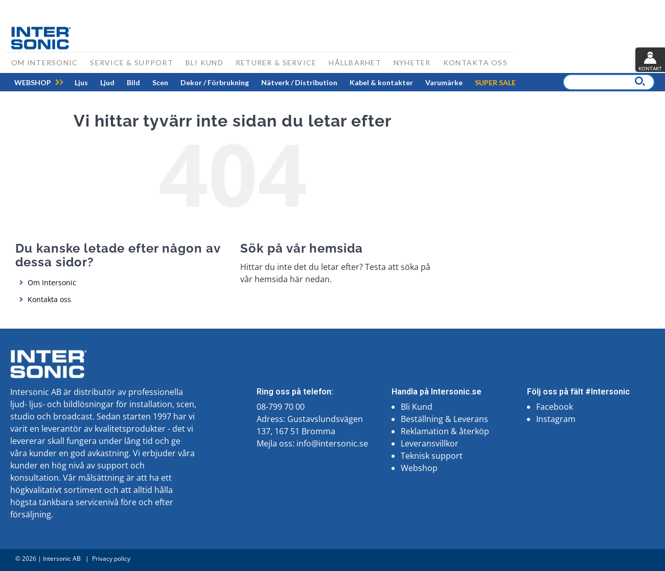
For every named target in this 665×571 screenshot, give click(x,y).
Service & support (131, 62)
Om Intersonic (44, 62)
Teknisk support (432, 455)
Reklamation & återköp (445, 431)
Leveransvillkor (429, 443)
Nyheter (412, 62)
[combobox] (609, 82)
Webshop (419, 468)
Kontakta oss (475, 62)
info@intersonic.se (332, 443)
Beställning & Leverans (444, 419)
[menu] (265, 82)
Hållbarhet (355, 62)
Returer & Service (276, 62)
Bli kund (204, 62)
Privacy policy (111, 558)
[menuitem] (81, 82)
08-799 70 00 (281, 406)
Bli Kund (416, 406)
